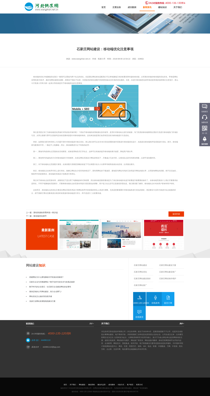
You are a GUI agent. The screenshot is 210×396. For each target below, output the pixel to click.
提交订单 (168, 303)
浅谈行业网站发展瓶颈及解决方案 (42, 301)
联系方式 (139, 385)
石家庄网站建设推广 (167, 272)
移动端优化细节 (40, 216)
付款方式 (121, 385)
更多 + (91, 323)
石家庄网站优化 (140, 272)
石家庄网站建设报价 (142, 278)
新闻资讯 (147, 7)
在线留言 (139, 317)
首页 (103, 7)
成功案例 (132, 7)
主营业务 (116, 7)
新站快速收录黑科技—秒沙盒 (45, 212)
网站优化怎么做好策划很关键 (40, 296)
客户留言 (130, 385)
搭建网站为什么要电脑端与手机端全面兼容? (46, 277)
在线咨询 (155, 303)
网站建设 (82, 385)
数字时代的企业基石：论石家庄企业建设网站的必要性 (50, 287)
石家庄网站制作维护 (167, 278)
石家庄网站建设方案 (167, 265)
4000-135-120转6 (141, 303)
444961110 (45, 340)
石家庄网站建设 (140, 265)
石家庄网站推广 (140, 285)
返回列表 (176, 214)
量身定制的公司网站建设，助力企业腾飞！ (45, 292)
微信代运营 (102, 385)
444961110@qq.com (51, 347)
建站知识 (162, 7)
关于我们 (177, 7)
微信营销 (91, 385)
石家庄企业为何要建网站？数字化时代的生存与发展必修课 (52, 282)
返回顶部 (204, 144)
